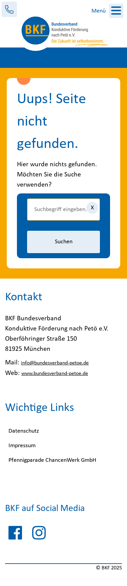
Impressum (22, 445)
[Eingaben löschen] (92, 208)
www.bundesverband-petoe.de (54, 373)
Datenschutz (23, 431)
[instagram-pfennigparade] (39, 534)
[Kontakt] (9, 9)
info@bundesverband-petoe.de (55, 363)
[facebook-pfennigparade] (15, 534)
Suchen (63, 242)
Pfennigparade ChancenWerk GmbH (52, 460)
